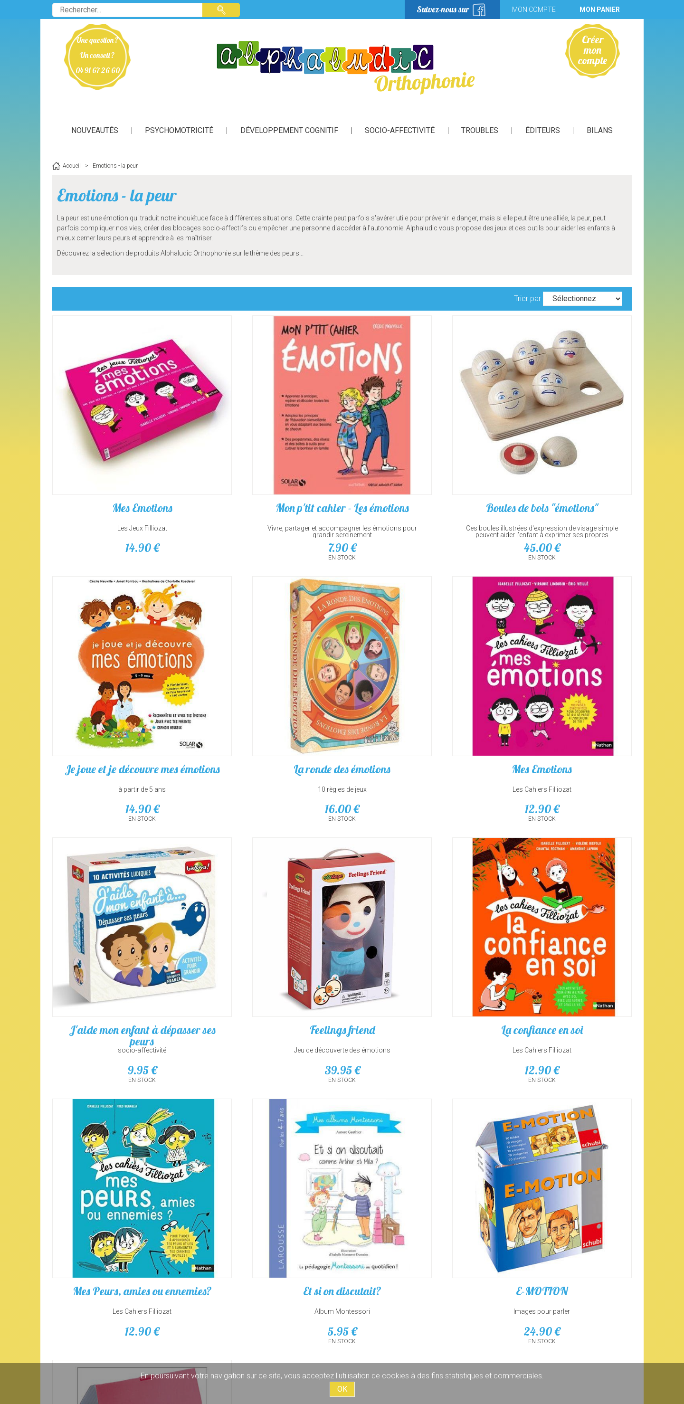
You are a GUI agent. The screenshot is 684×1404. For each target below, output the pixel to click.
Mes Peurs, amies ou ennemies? (268, 910)
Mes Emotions (121, 466)
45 (416, 506)
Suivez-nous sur (443, 9)
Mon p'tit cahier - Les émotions (268, 471)
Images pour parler (563, 924)
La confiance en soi (121, 904)
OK (342, 1389)
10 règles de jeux (121, 705)
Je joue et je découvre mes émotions (563, 471)
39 (563, 725)
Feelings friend (563, 685)
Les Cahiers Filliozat (268, 705)
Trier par (527, 298)
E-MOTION (563, 904)
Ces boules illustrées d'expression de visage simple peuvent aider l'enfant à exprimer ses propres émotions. (416, 493)
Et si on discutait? (416, 904)
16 (121, 725)
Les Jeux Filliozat (121, 486)
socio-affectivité (415, 705)
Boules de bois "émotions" (416, 466)
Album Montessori (416, 924)
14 (121, 506)
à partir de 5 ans (563, 486)
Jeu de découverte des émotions (563, 705)
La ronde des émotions (121, 685)
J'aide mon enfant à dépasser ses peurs (415, 690)
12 (268, 725)
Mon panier (600, 9)
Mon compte (534, 9)
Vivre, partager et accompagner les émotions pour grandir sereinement (268, 489)
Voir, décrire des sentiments (121, 1144)
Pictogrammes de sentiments (121, 1129)
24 (563, 945)
